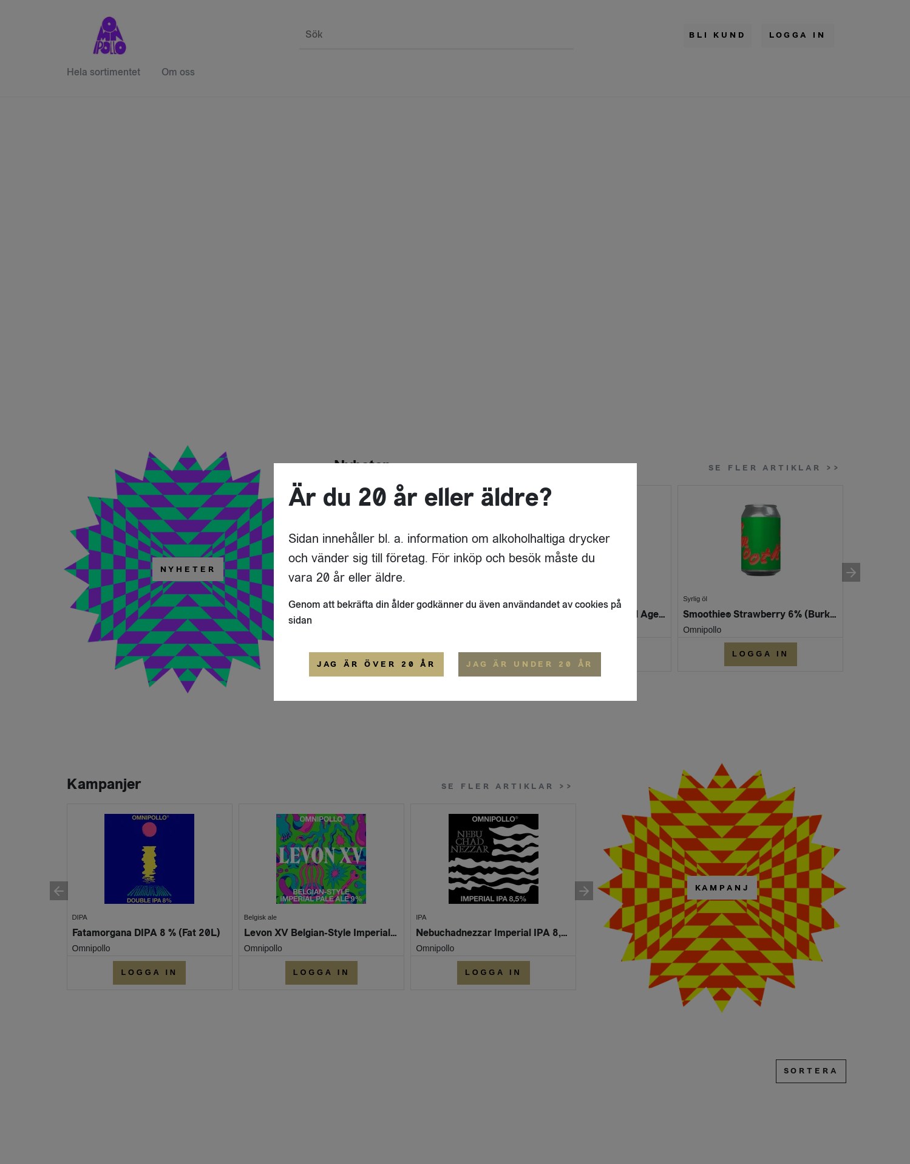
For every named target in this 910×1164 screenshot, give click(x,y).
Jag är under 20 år (529, 664)
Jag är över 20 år (376, 664)
